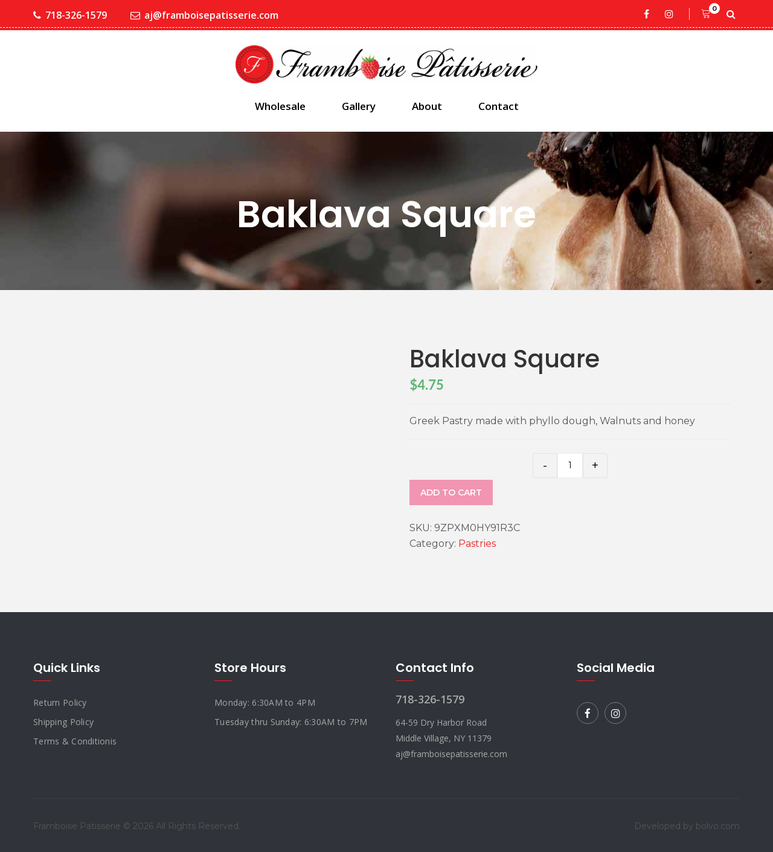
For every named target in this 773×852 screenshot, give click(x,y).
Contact (498, 106)
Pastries (477, 543)
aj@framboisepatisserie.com (204, 15)
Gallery (359, 106)
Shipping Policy (63, 722)
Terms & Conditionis (75, 741)
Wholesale (280, 106)
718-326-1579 (70, 15)
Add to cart (451, 492)
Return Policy (60, 702)
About (427, 106)
